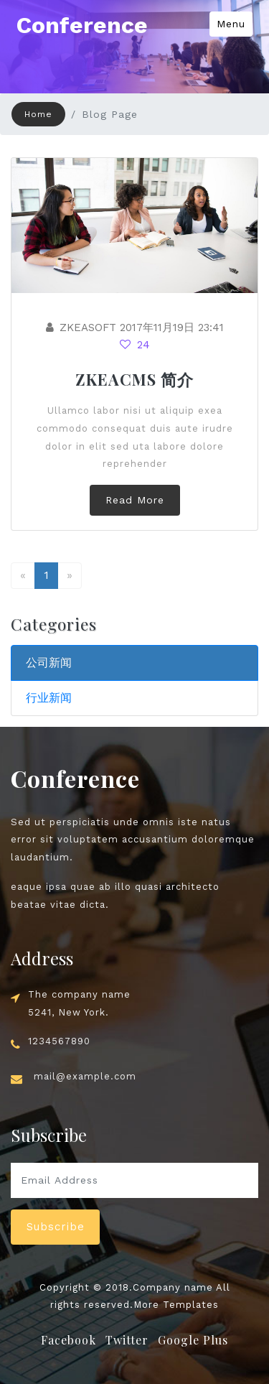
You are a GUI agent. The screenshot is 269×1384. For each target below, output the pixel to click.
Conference (82, 25)
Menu (231, 23)
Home (38, 114)
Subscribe (56, 1226)
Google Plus (193, 1339)
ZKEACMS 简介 (134, 379)
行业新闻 (49, 698)
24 (135, 344)
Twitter (126, 1339)
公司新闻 (49, 662)
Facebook (68, 1339)
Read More (134, 500)
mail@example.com (85, 1076)
